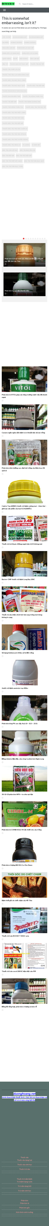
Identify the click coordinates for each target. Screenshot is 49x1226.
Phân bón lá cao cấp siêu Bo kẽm (17, 291)
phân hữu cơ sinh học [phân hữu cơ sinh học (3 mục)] (11, 53)
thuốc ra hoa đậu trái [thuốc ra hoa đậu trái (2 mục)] (11, 96)
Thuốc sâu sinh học (24, 1164)
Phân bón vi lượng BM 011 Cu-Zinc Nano (17, 865)
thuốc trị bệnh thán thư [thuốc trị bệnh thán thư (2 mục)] (33, 96)
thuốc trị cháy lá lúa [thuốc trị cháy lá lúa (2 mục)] (11, 69)
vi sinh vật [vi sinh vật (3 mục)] (36, 145)
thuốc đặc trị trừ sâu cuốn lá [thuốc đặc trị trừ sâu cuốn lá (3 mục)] (14, 128)
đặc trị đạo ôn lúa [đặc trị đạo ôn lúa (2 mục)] (27, 150)
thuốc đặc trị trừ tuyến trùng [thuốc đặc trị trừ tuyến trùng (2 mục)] (15, 139)
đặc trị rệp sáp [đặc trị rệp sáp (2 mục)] (8, 155)
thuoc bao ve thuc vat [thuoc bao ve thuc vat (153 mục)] (19, 64)
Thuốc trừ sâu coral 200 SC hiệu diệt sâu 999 (19, 971)
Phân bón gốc (24, 1208)
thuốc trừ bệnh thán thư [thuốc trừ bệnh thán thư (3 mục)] (12, 107)
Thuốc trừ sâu (24, 1169)
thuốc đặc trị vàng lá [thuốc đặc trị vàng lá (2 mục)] (11, 145)
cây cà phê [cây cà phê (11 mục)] (6, 37)
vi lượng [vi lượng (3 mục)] (26, 145)
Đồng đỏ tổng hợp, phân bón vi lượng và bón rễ (19, 1007)
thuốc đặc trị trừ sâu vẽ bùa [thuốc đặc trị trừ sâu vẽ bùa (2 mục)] (14, 134)
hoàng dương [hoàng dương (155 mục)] (16, 42)
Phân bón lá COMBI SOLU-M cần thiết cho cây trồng (21, 830)
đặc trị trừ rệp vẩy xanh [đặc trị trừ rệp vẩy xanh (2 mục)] (12, 161)
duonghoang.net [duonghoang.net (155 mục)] (36, 37)
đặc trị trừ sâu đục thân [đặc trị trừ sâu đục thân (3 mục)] (12, 166)
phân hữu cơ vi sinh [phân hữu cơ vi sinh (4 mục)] (30, 53)
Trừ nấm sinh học (24, 1191)
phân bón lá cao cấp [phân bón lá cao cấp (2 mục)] (25, 48)
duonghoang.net (24, 1093)
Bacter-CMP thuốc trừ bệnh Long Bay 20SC (18, 579)
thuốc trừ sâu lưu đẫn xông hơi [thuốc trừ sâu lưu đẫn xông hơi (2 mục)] (15, 75)
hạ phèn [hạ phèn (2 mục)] (5, 42)
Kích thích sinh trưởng (24, 1212)
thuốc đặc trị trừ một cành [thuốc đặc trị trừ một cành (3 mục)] (14, 112)
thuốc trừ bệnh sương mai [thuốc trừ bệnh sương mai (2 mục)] (29, 101)
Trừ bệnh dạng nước (24, 1182)
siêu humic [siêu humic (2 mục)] (24, 58)
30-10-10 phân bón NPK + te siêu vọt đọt (17, 794)
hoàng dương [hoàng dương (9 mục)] (30, 42)
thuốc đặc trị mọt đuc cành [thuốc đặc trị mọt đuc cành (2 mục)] (14, 80)
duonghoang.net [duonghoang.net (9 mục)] (20, 37)
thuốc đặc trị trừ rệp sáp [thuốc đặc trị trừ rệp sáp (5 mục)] (12, 123)
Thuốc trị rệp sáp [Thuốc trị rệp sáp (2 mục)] (9, 101)
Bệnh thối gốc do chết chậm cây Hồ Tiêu (17, 900)
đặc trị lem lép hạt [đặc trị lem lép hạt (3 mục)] (10, 150)
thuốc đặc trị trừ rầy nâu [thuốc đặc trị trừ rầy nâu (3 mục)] (13, 118)
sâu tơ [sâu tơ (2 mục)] (5, 64)
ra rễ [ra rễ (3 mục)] (15, 58)
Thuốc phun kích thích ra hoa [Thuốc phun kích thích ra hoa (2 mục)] (14, 91)
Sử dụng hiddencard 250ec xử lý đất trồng (18, 653)
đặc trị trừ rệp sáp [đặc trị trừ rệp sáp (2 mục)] (24, 155)
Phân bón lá (24, 1203)
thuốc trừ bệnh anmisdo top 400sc (15, 688)
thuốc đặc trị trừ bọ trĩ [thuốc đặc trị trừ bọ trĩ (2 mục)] (36, 107)
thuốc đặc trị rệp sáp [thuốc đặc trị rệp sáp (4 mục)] (35, 85)
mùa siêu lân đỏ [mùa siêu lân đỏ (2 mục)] (8, 48)
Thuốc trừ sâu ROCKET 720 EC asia (15, 936)
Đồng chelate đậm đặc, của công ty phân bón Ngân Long (23, 759)
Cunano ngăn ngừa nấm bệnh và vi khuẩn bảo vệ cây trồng (23, 433)
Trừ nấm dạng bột (24, 1186)
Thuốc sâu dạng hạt (24, 1160)
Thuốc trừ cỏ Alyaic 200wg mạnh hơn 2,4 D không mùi (22, 544)
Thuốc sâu (24, 1157)
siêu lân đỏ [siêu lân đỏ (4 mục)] (34, 58)
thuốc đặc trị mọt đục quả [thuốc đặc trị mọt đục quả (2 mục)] (13, 85)
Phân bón (24, 1200)
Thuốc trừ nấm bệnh (24, 1179)
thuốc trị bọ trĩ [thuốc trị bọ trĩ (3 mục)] (37, 64)
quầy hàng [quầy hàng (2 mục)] (6, 58)
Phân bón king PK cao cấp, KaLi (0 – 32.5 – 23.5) (19, 723)
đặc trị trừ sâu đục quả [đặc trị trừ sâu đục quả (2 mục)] (34, 161)
